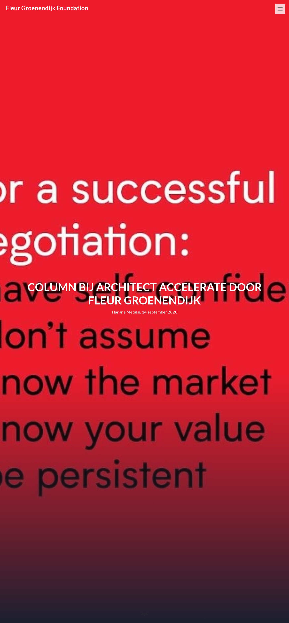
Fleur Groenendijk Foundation (47, 7)
